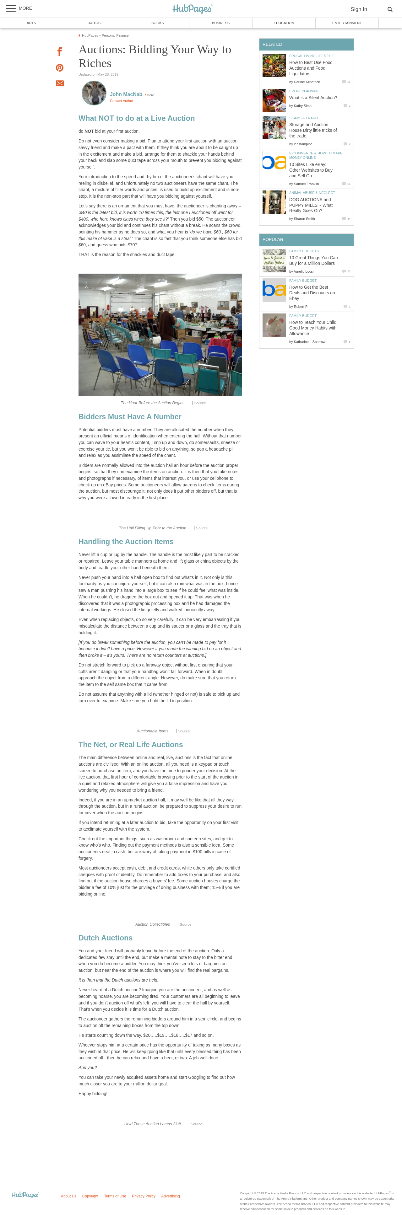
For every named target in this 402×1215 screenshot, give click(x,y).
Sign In (359, 9)
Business (221, 23)
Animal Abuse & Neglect (312, 193)
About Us (68, 1196)
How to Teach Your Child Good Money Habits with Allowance (312, 328)
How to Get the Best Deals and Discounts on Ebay (312, 293)
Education (284, 23)
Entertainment (347, 23)
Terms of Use (115, 1196)
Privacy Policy (143, 1196)
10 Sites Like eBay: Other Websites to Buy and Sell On (311, 170)
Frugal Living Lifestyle (312, 56)
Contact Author (121, 101)
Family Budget (303, 280)
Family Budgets (304, 251)
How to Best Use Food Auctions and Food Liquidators (311, 68)
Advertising (170, 1196)
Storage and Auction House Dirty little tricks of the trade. (313, 130)
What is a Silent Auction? (313, 97)
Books (157, 23)
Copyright (90, 1196)
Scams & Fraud (303, 118)
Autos (94, 23)
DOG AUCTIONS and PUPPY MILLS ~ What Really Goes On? (311, 205)
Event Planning (304, 91)
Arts (31, 23)
